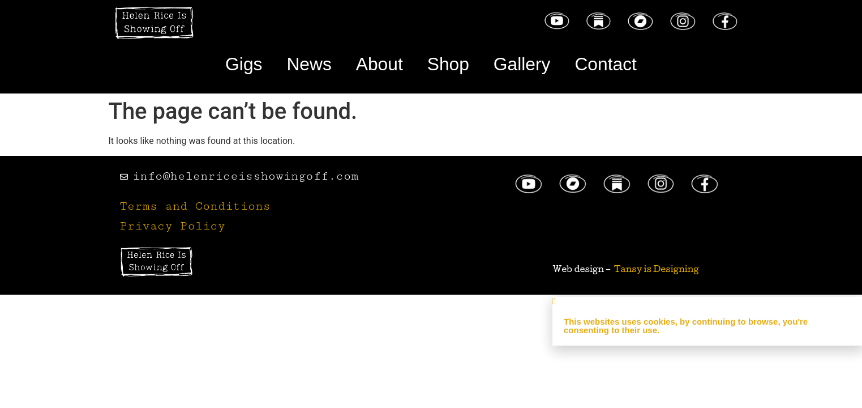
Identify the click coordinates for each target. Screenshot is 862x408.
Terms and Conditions (195, 207)
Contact (607, 64)
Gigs (242, 64)
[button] (707, 304)
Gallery (522, 64)
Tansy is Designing (656, 269)
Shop (448, 64)
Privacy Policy (172, 226)
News (308, 64)
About (379, 64)
